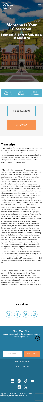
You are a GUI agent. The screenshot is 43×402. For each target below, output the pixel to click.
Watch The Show (22, 362)
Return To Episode (21, 93)
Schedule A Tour (21, 111)
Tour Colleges (22, 366)
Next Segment (35, 93)
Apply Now (22, 125)
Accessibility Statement (8, 396)
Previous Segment (8, 93)
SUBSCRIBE (31, 354)
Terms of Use (23, 396)
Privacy (30, 393)
